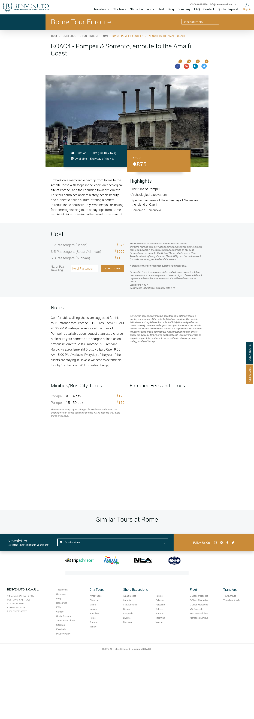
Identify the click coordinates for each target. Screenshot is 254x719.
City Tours (119, 9)
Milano (93, 604)
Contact (208, 9)
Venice (93, 626)
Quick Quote (250, 353)
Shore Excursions (142, 9)
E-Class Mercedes (199, 595)
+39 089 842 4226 (198, 4)
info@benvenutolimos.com (223, 4)
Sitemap (60, 624)
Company (183, 9)
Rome (93, 617)
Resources (61, 602)
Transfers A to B (231, 600)
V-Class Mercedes (199, 604)
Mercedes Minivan (199, 613)
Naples (93, 609)
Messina (127, 622)
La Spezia (128, 613)
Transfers (101, 9)
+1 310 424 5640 (15, 603)
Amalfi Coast (96, 595)
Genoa (126, 609)
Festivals (61, 629)
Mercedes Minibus (199, 617)
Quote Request (228, 9)
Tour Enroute (229, 595)
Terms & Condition (65, 620)
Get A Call (250, 374)
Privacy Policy (63, 633)
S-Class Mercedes (199, 600)
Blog (171, 9)
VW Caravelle (196, 609)
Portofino (94, 613)
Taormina (160, 617)
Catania (127, 600)
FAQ (197, 9)
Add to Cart (112, 268)
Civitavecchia (130, 604)
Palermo (160, 600)
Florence (94, 600)
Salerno (159, 609)
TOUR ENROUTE (70, 35)
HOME (54, 35)
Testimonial (62, 589)
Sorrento (94, 622)
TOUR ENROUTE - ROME (95, 35)
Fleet (161, 9)
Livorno (127, 617)
